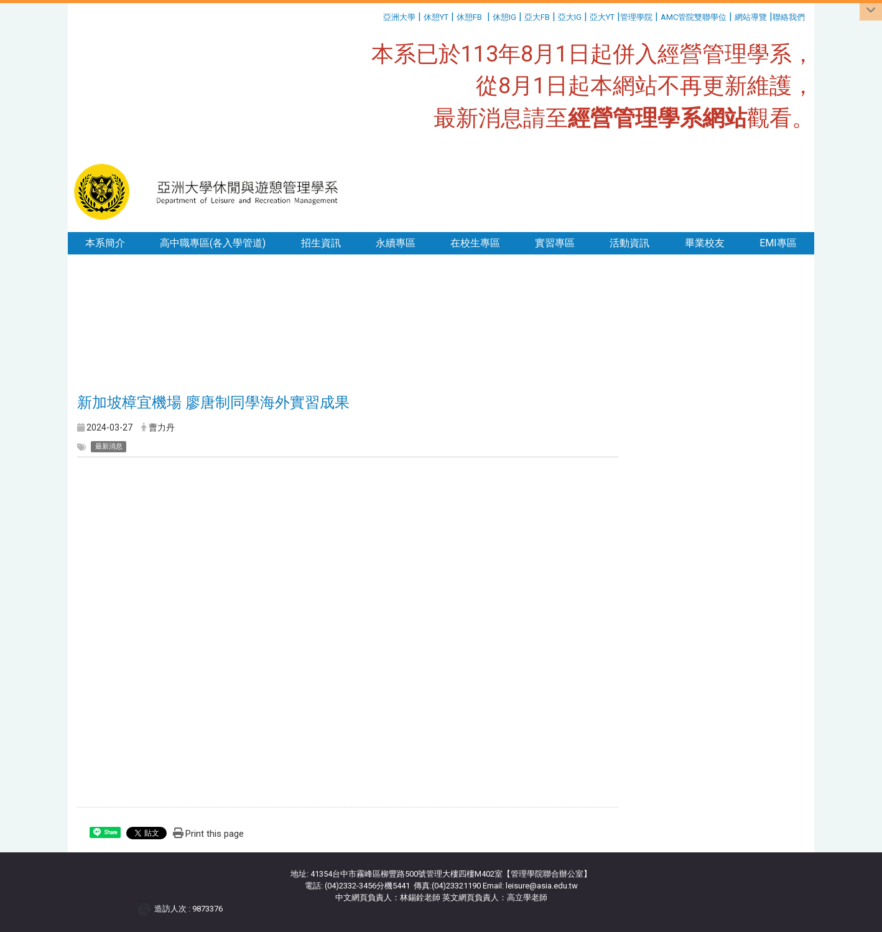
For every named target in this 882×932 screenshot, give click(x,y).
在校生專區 (475, 243)
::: (378, 15)
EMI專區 (778, 243)
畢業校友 (705, 243)
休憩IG (504, 17)
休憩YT (436, 17)
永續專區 (395, 243)
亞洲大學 (399, 17)
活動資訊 (629, 243)
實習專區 (555, 243)
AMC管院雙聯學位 (693, 17)
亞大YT (602, 17)
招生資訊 (321, 243)
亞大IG (570, 17)
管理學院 (636, 17)
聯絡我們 (790, 17)
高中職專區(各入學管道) (213, 243)
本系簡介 (105, 243)
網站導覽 (751, 17)
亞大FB (537, 17)
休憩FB (469, 17)
